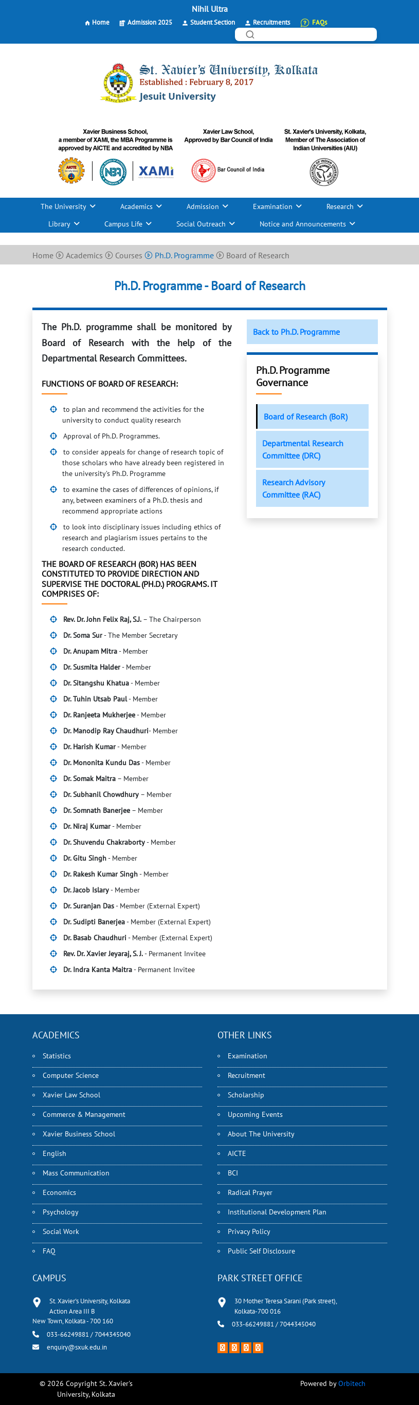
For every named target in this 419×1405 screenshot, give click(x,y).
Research (340, 206)
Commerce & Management (84, 1114)
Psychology (61, 1212)
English (54, 1153)
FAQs (319, 22)
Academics (136, 206)
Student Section (212, 22)
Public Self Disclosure (261, 1251)
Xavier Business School (79, 1133)
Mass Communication (76, 1173)
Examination (273, 206)
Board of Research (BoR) (306, 416)
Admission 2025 (149, 22)
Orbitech (352, 1383)
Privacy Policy (249, 1231)
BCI (233, 1173)
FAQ (49, 1251)
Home (101, 22)
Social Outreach (201, 224)
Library (59, 224)
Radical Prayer (250, 1192)
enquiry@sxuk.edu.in (77, 1347)
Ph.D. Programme (179, 255)
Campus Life (123, 224)
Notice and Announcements (303, 224)
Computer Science (71, 1075)
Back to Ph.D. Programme (296, 332)
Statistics (57, 1055)
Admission (203, 206)
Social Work (61, 1231)
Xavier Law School (71, 1094)
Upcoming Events (255, 1114)
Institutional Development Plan (277, 1212)
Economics (59, 1192)
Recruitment (246, 1075)
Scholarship (246, 1094)
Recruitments (271, 22)
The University (63, 206)
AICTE (237, 1153)
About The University (261, 1133)
